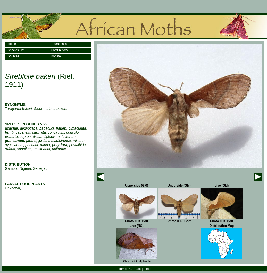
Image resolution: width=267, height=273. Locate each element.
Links (147, 269)
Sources (13, 56)
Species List (16, 50)
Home (12, 44)
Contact (135, 269)
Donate (56, 56)
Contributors (59, 50)
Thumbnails (59, 44)
